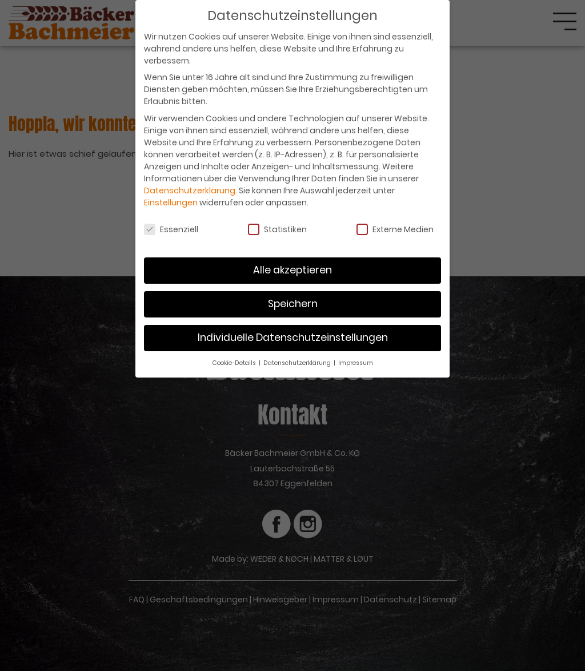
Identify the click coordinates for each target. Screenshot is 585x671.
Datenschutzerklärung (189, 190)
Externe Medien (395, 229)
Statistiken (277, 229)
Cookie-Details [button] (235, 363)
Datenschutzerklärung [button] (297, 363)
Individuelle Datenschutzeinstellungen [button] (293, 337)
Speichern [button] (293, 304)
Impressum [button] (355, 363)
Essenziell (171, 229)
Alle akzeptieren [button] (292, 270)
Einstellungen (171, 202)
